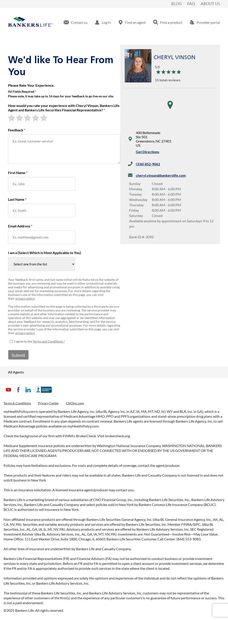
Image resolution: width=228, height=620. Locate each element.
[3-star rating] (28, 117)
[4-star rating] (36, 117)
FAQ (191, 4)
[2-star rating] (20, 117)
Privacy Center (48, 403)
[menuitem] (76, 22)
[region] (170, 109)
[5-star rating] (44, 117)
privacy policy (25, 298)
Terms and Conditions (48, 341)
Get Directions (147, 152)
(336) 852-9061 (148, 164)
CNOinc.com (75, 403)
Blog (176, 4)
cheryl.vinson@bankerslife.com (161, 175)
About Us (210, 4)
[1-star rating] (12, 117)
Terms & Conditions (17, 403)
